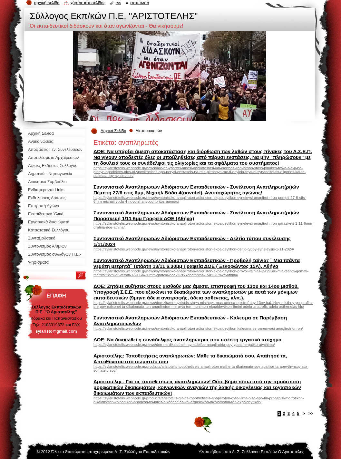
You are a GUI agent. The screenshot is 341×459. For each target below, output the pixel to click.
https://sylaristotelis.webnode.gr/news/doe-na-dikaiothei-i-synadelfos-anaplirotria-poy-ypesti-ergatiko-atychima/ (184, 345)
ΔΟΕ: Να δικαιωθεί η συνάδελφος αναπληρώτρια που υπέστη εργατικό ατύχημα (187, 339)
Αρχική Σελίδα (113, 130)
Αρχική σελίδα (47, 2)
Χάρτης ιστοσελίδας (87, 2)
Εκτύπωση (139, 2)
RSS (118, 2)
